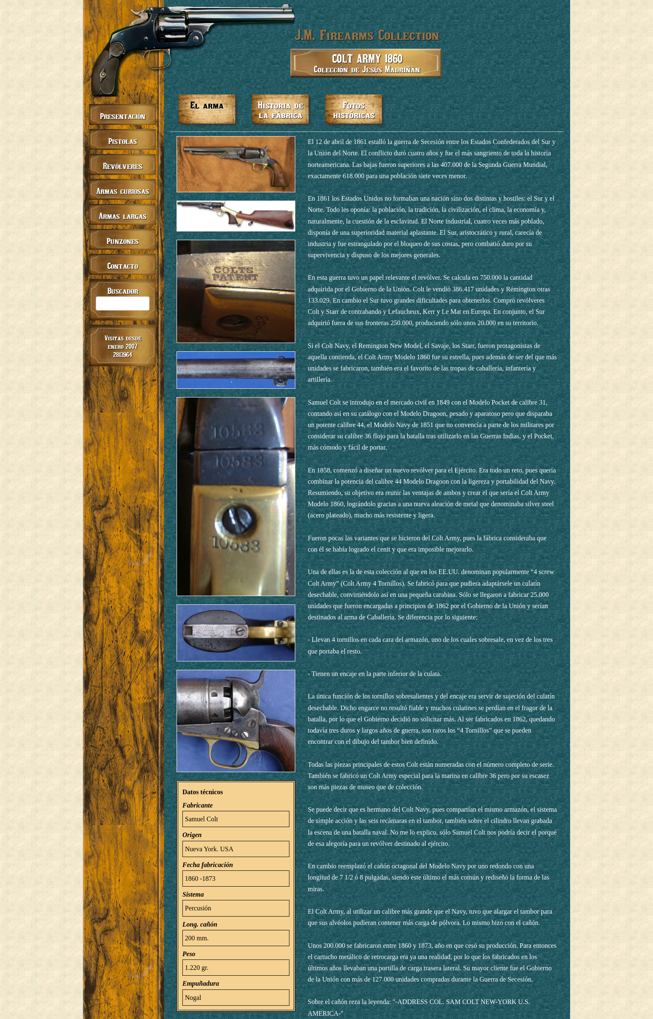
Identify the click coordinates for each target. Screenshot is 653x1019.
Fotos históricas (353, 109)
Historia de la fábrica (280, 109)
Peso (188, 953)
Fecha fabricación (207, 864)
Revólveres (122, 166)
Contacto (122, 266)
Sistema (193, 894)
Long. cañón (199, 924)
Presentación (122, 116)
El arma (207, 105)
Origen (192, 834)
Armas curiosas (122, 191)
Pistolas (122, 141)
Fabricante (197, 805)
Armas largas (123, 216)
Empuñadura (200, 983)
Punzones (123, 241)
